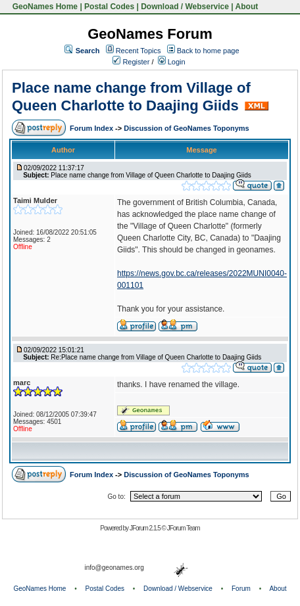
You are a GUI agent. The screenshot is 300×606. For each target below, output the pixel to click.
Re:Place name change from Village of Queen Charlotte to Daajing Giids (156, 357)
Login (172, 62)
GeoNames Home (44, 6)
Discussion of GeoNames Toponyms (186, 128)
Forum (241, 588)
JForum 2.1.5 (146, 528)
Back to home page (208, 51)
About (247, 6)
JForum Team (183, 528)
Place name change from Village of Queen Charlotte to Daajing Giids (131, 96)
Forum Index (92, 128)
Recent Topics (138, 51)
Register (131, 62)
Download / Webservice (185, 6)
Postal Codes (109, 6)
